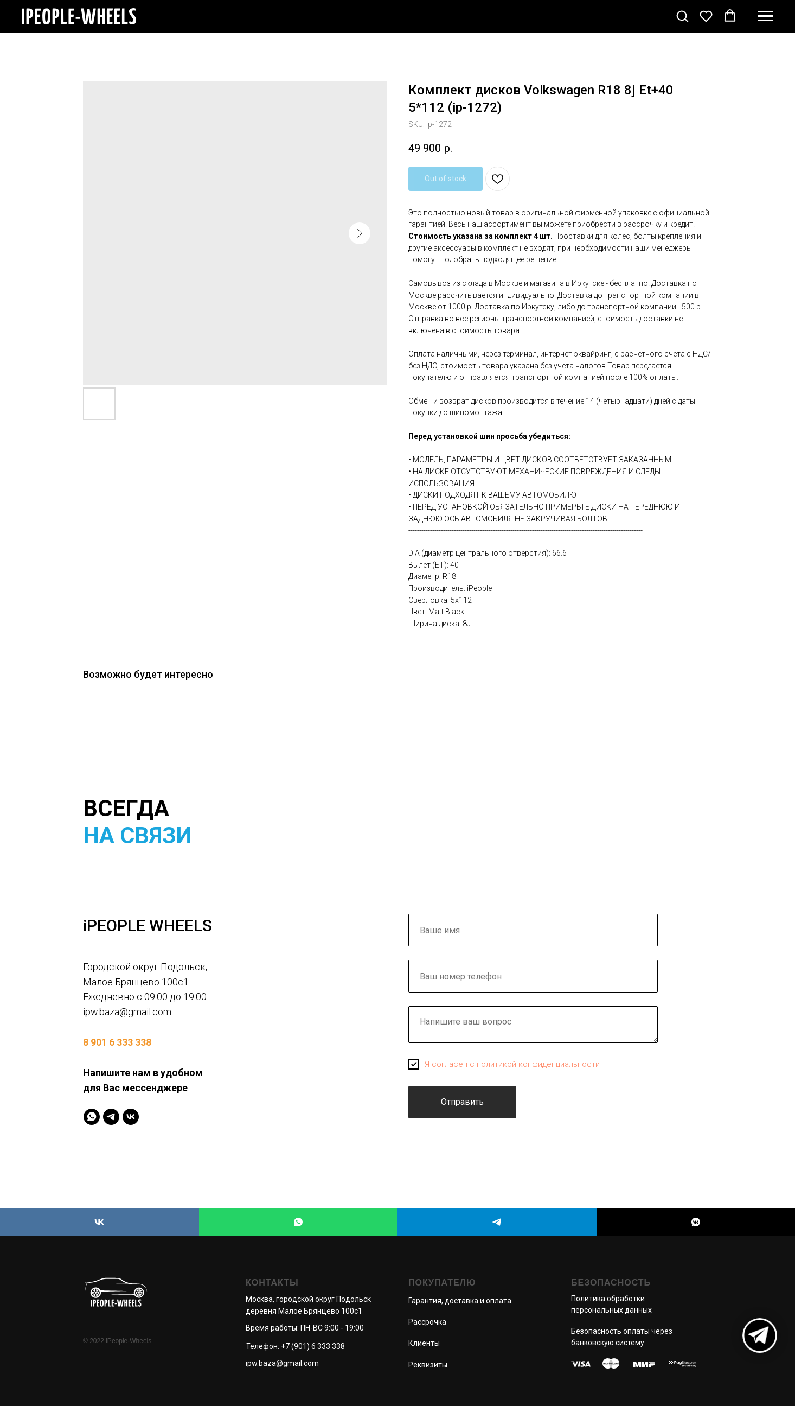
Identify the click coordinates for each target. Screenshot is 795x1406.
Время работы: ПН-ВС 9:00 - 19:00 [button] (305, 1328)
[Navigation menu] (765, 16)
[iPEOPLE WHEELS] (99, 1222)
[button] (682, 15)
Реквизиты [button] (427, 1364)
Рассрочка (427, 1322)
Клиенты (424, 1343)
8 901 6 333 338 (117, 1042)
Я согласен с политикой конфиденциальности (512, 1064)
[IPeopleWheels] (92, 1117)
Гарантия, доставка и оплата (459, 1300)
